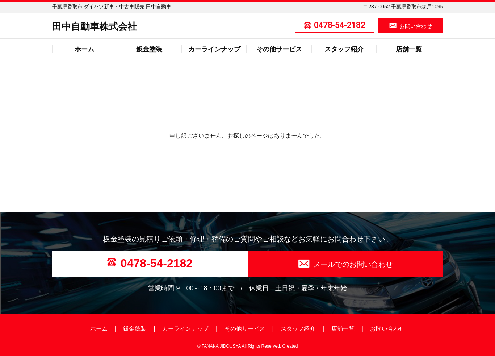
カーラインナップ (214, 49)
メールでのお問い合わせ (353, 264)
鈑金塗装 (149, 49)
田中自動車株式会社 (94, 26)
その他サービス (279, 49)
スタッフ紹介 (344, 49)
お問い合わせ (415, 26)
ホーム (84, 49)
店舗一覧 (409, 49)
